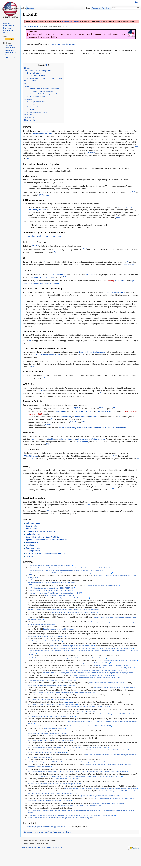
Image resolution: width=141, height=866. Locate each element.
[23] (127, 269)
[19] (87, 254)
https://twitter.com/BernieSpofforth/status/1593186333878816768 (76, 620)
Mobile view (60, 860)
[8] (95, 157)
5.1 (34, 582)
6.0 (32, 587)
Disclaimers (51, 860)
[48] (48, 429)
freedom (41, 444)
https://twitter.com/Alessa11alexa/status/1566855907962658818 (51, 750)
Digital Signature (33, 533)
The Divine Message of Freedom (68, 788)
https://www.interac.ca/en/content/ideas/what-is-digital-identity (52, 573)
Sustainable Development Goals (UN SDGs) (44, 544)
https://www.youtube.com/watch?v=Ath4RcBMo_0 (47, 648)
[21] (46, 266)
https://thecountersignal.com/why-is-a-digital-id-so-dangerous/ (52, 598)
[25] (131, 269)
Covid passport (57, 46)
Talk (72, 21)
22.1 (35, 662)
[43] (75, 426)
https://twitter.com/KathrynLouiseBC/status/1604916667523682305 (52, 695)
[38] (72, 421)
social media (70, 712)
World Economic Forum (118, 297)
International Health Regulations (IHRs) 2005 (45, 241)
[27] (72, 281)
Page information (10, 57)
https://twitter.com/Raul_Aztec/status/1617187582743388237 (102, 808)
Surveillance (32, 553)
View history (105, 8)
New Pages (7, 28)
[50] (53, 429)
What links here (10, 45)
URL (102, 21)
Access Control (33, 536)
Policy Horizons (122, 286)
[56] (36, 466)
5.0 (32, 582)
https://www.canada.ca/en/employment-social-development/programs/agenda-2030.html (97, 680)
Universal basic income (84, 416)
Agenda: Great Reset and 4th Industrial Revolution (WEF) (49, 547)
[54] (118, 460)
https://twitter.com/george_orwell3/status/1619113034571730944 (90, 736)
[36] (104, 413)
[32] (46, 382)
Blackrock (31, 564)
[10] (29, 163)
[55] (35, 463)
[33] (44, 395)
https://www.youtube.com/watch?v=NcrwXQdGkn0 (111, 675)
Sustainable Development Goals (52, 282)
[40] (121, 421)
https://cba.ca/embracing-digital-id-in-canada (60, 636)
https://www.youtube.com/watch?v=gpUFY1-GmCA (108, 692)
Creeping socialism (34, 558)
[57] (40, 496)
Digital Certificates (34, 531)
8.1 (34, 594)
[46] (86, 426)
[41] (53, 423)
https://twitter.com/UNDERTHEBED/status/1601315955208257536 (53, 690)
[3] (36, 152)
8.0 (32, 594)
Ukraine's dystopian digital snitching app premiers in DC (48, 839)
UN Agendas (49, 200)
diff (27, 28)
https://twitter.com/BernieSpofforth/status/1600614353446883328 (100, 687)
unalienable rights (73, 444)
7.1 (34, 592)
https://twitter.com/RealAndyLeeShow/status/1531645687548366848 (53, 590)
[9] (27, 163)
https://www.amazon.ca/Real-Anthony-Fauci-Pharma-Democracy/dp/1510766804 (57, 793)
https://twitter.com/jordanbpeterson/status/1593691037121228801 (90, 716)
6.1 (34, 587)
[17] (39, 250)
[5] (91, 157)
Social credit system (35, 555)
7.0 (32, 592)
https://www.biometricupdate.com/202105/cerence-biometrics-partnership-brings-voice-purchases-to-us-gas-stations (69, 757)
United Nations (59, 279)
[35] (101, 413)
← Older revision (34, 28)
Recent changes (8, 26)
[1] (117, 54)
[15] (34, 250)
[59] (48, 518)
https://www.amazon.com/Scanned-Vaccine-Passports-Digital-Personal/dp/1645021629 (65, 702)
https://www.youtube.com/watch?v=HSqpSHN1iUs (118, 677)
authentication (82, 422)
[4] (38, 152)
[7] (94, 157)
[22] (129, 266)
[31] (42, 371)
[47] (89, 426)
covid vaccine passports (118, 433)
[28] (74, 281)
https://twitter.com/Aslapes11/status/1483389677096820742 (82, 817)
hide (48, 67)
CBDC (46, 419)
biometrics (67, 422)
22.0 (32, 662)
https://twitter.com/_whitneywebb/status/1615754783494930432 (51, 709)
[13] (127, 222)
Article (24, 8)
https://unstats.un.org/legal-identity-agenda (60, 603)
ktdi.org (112, 286)
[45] (84, 426)
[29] (32, 345)
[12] (135, 196)
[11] (89, 193)
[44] (77, 426)
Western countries (105, 444)
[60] (51, 518)
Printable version (10, 52)
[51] (78, 446)
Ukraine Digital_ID (34, 541)
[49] (50, 429)
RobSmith (67, 21)
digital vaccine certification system (93, 357)
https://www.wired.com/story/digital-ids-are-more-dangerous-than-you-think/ (56, 600)
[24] (129, 269)
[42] (73, 426)
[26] (134, 269)
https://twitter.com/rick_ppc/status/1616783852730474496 (55, 595)
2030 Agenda (92, 279)
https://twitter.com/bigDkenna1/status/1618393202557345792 (51, 643)
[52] (60, 449)
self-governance (90, 444)
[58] (90, 511)
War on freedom (93, 447)
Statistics (6, 33)
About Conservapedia (40, 860)
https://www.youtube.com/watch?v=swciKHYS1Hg (93, 672)
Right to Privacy (33, 550)
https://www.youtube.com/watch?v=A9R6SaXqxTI (103, 593)
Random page (8, 30)
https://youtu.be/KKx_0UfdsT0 (89, 721)
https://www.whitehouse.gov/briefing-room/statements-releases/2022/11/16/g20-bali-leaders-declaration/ (74, 617)
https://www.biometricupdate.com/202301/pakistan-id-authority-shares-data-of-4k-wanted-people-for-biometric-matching (72, 580)
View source (95, 8)
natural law (58, 444)
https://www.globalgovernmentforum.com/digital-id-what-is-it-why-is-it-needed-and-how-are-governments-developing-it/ (71, 575)
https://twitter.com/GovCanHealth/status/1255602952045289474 (93, 685)
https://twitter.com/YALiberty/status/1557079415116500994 (50, 743)
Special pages (9, 50)
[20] (68, 256)
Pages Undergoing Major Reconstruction (50, 844)
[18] (85, 254)
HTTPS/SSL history (32, 461)
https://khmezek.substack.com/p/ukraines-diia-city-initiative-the (73, 653)
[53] (115, 460)
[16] (37, 250)
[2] (112, 146)
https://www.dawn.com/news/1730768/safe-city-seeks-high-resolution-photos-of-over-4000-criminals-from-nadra (69, 578)
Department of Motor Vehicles (50, 136)
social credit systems (105, 416)
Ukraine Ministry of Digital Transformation (43, 539)
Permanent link (10, 55)
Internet (71, 844)
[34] (101, 397)
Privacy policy (28, 860)
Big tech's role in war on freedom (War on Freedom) (47, 561)
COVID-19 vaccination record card (48, 360)
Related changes (10, 48)
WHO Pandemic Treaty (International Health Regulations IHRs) (84, 433)
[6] (92, 157)
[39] (97, 421)
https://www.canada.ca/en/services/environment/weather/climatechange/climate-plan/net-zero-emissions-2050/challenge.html (73, 827)
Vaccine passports (71, 46)
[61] (79, 520)
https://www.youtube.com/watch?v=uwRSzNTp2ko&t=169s (115, 697)
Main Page (6, 23)
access (93, 422)
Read (87, 8)
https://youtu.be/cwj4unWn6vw (55, 738)
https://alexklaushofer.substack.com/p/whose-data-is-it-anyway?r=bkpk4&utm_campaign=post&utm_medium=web (97, 655)
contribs (78, 21)
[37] (115, 413)
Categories (29, 844)
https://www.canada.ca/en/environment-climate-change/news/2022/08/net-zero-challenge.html (63, 830)
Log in (137, 2)
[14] (130, 222)
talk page (31, 8)
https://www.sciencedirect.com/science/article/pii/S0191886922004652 (54, 714)
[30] (52, 365)
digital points (63, 416)
